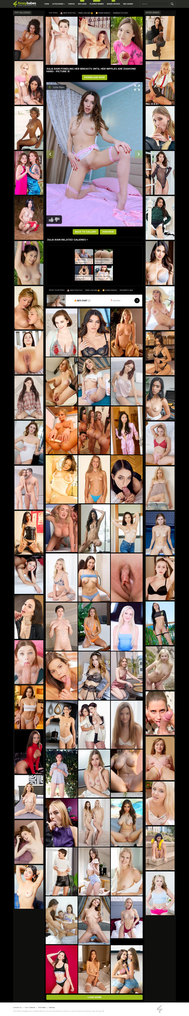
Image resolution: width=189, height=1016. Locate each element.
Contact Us (17, 1007)
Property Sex (126, 290)
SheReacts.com (120, 13)
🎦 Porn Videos (103, 13)
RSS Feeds (42, 1007)
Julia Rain (58, 87)
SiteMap (52, 1007)
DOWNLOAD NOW (94, 77)
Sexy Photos (67, 13)
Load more (94, 997)
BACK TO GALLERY (85, 232)
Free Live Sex (85, 13)
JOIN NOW (108, 232)
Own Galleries (30, 1007)
